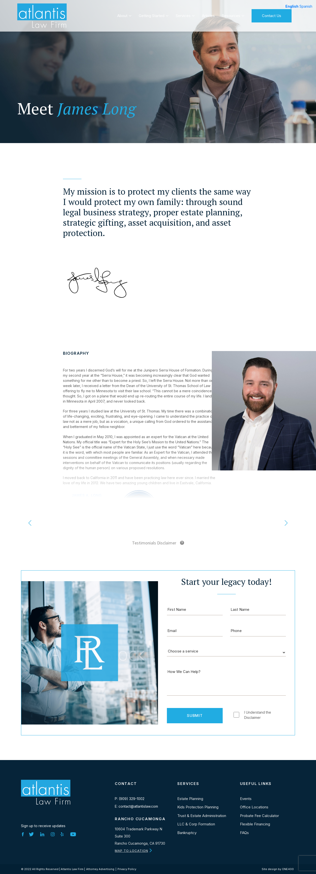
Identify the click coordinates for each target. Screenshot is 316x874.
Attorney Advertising (100, 869)
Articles (208, 14)
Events (246, 798)
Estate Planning (190, 798)
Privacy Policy (127, 869)
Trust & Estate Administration (201, 815)
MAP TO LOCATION (131, 851)
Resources (231, 14)
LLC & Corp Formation (196, 824)
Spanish (305, 6)
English (291, 6)
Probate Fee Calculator (259, 815)
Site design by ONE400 (278, 869)
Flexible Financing (255, 824)
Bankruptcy (187, 832)
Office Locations (254, 807)
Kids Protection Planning (197, 807)
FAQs (244, 832)
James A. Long (87, 495)
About (122, 14)
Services (183, 14)
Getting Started (151, 14)
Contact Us (271, 14)
